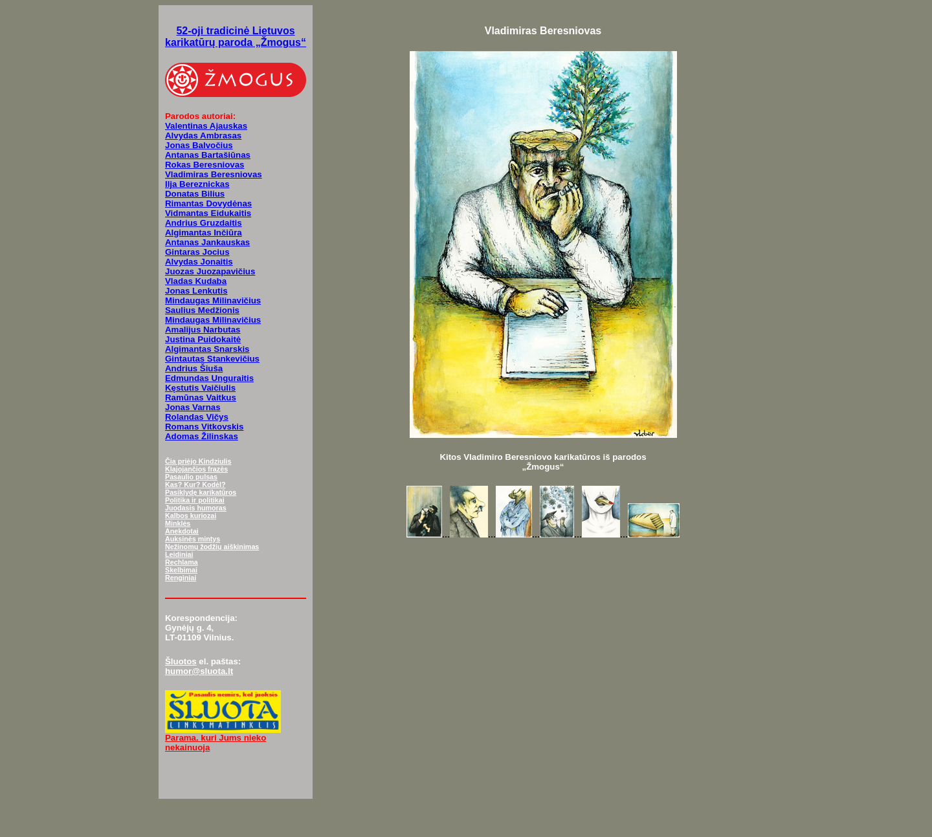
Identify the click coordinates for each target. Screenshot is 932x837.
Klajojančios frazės (196, 469)
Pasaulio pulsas (191, 477)
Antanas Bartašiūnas (207, 155)
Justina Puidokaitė (203, 339)
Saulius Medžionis (202, 310)
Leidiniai (179, 554)
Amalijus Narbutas (202, 329)
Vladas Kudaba (196, 281)
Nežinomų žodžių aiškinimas (212, 546)
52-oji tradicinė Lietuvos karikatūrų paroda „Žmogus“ (235, 36)
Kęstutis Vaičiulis (200, 388)
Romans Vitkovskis (204, 426)
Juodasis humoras (196, 508)
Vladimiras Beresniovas (213, 174)
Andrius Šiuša (194, 368)
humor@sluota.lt (199, 671)
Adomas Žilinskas (201, 436)
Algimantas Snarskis (207, 349)
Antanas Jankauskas (207, 242)
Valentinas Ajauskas (206, 126)
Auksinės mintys (192, 539)
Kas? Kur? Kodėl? (195, 484)
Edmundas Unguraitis (209, 378)
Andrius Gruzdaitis (203, 223)
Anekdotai (182, 531)
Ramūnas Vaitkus (200, 397)
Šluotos (181, 661)
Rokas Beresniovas (204, 164)
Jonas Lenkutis (196, 291)
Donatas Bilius (195, 194)
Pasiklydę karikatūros (200, 492)
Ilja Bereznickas (197, 184)
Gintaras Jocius (197, 252)
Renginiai (180, 578)
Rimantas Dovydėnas (208, 203)
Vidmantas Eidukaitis (208, 213)
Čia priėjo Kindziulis (198, 461)
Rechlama (181, 562)
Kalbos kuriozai (190, 515)
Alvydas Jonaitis (199, 261)
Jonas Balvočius (199, 145)
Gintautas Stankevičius (212, 359)
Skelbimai (181, 570)
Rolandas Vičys (196, 417)
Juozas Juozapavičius (210, 271)
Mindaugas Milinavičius (213, 300)
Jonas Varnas (193, 407)
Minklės (177, 523)
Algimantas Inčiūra (203, 232)
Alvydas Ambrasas (203, 135)
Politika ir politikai (195, 500)
